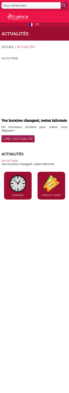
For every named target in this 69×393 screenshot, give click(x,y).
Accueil (7, 47)
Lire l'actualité (18, 139)
